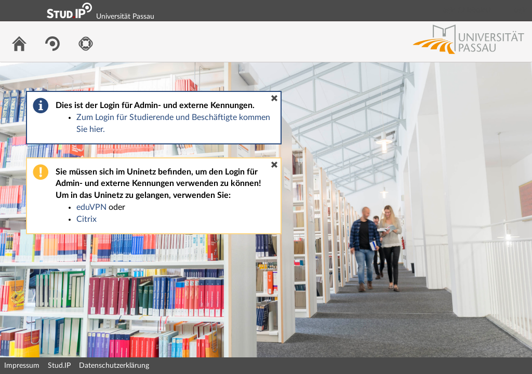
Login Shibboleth (466, 10)
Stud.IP (59, 365)
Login (519, 10)
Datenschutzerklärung (114, 365)
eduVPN (91, 207)
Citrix (86, 219)
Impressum (21, 365)
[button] (274, 98)
